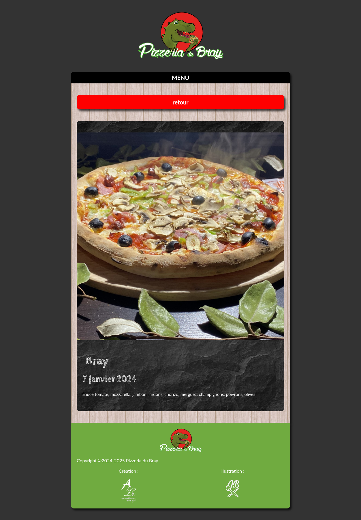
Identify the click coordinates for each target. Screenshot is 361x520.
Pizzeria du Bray (142, 460)
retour (180, 102)
